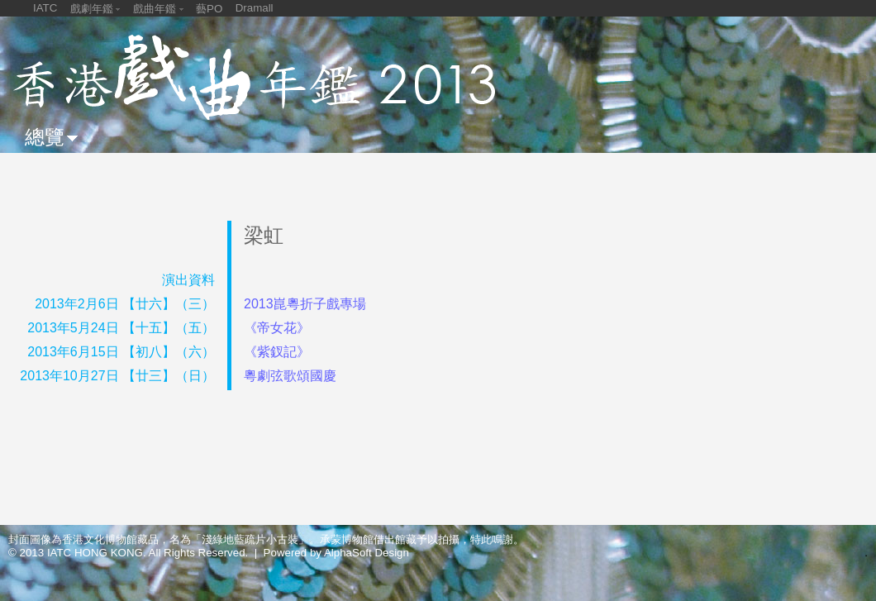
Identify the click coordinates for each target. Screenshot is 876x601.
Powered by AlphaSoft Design (336, 552)
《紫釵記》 (277, 352)
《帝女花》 (277, 328)
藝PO (209, 8)
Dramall (255, 8)
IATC (45, 8)
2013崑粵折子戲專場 (305, 304)
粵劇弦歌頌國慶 (290, 376)
